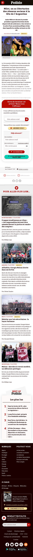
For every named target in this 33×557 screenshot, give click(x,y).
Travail (4, 466)
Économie (5, 468)
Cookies (15, 539)
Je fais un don (21, 450)
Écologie (4, 455)
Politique (4, 452)
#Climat (4, 486)
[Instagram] (21, 545)
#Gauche (16, 486)
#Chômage (5, 488)
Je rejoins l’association (23, 457)
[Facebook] (7, 545)
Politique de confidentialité (12, 536)
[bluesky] (12, 545)
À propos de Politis (22, 459)
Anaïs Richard (7, 33)
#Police (10, 486)
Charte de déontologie (11, 534)
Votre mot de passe (8, 143)
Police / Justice (6, 475)
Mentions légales (19, 531)
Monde (4, 464)
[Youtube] (17, 545)
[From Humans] (26, 545)
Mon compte (20, 462)
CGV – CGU (23, 534)
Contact (9, 531)
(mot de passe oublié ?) (23, 143)
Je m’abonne (20, 455)
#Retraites (23, 486)
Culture (4, 462)
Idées (3, 459)
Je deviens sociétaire (23, 452)
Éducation (5, 471)
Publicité (25, 536)
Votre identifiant (8, 137)
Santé (3, 473)
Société (4, 457)
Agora (4, 450)
